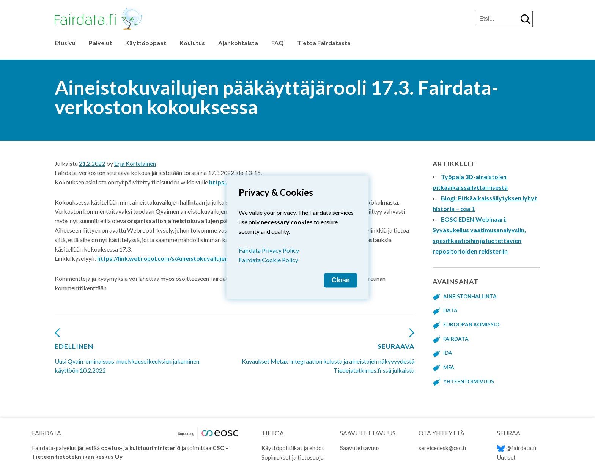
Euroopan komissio (472, 324)
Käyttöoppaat (145, 42)
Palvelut (100, 42)
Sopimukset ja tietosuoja (292, 457)
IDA (447, 353)
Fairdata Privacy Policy (269, 250)
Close (341, 279)
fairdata (456, 339)
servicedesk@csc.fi (442, 447)
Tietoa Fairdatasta (324, 42)
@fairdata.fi (516, 447)
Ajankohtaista (238, 42)
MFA (449, 367)
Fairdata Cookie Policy (268, 259)
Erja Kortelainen (135, 163)
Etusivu (65, 42)
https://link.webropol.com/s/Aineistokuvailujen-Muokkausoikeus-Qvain (198, 258)
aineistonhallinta (470, 296)
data (450, 310)
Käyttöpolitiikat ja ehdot (292, 447)
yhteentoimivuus (468, 381)
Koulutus (192, 42)
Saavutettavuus (360, 447)
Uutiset (506, 457)
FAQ (277, 42)
